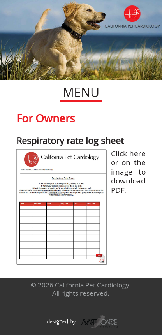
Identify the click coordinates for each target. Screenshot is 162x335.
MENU (81, 92)
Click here (128, 153)
